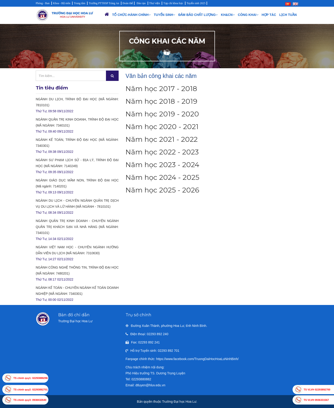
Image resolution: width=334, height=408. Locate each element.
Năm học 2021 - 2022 (162, 139)
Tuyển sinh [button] (164, 15)
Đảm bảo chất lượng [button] (198, 15)
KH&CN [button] (228, 15)
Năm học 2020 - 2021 (162, 126)
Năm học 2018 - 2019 (161, 101)
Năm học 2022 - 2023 (162, 152)
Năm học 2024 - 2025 (162, 177)
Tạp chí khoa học (173, 3)
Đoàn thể (128, 3)
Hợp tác (269, 15)
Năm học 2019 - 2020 (162, 114)
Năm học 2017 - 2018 (161, 88)
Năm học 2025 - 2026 (162, 190)
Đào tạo (141, 3)
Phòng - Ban (43, 3)
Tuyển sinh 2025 (196, 3)
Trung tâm (79, 3)
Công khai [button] (248, 15)
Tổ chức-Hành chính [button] (131, 15)
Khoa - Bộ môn (61, 3)
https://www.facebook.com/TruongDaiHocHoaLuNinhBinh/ (197, 359)
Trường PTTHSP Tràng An (104, 3)
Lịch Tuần (288, 15)
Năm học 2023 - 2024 (162, 164)
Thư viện (154, 3)
